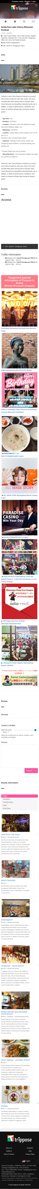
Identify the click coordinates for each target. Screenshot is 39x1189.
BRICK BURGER (8, 880)
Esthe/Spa (7, 808)
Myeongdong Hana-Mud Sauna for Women (17, 370)
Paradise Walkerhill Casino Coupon (16, 537)
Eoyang (4, 1106)
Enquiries (30, 1148)
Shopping (6, 799)
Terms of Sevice (9, 1154)
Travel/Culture (8, 802)
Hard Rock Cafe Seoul (10, 834)
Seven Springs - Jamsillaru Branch (15, 1060)
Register (27, 1)
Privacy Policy (30, 1154)
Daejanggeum (7, 920)
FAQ (30, 1151)
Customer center (17, 1)
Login (34, 1)
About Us (9, 1148)
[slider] (35, 730)
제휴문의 (9, 1151)
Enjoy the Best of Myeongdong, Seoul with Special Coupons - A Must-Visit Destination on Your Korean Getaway (19, 579)
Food (5, 796)
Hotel (5, 805)
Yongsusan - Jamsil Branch (12, 966)
